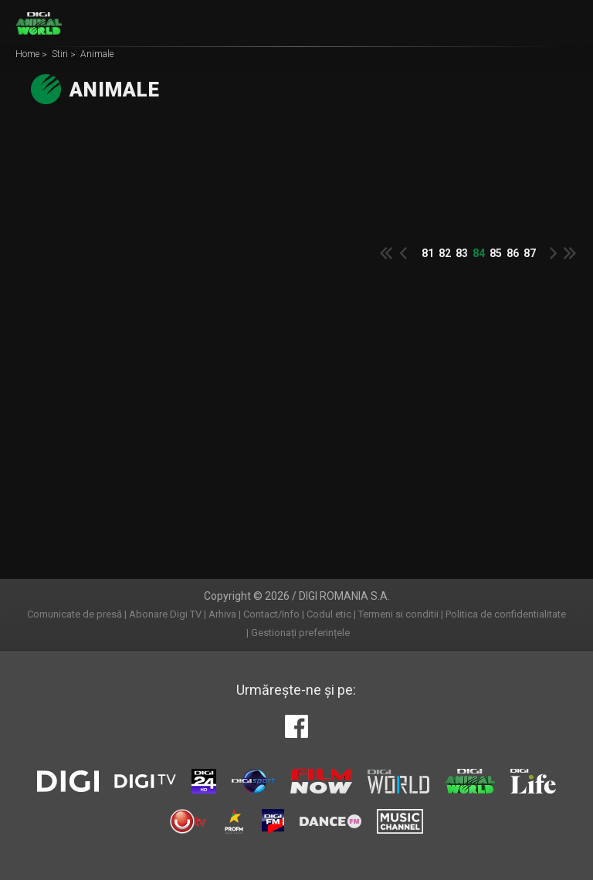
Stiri (61, 54)
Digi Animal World (38, 23)
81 (428, 253)
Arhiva (222, 614)
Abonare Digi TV (165, 614)
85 (496, 253)
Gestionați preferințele (300, 632)
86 (513, 253)
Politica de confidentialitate (506, 614)
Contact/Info (271, 614)
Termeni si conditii (398, 614)
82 (445, 253)
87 (530, 253)
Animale (97, 54)
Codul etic (329, 614)
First (386, 253)
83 (462, 253)
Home (28, 54)
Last (570, 253)
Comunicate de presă (74, 614)
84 (479, 253)
